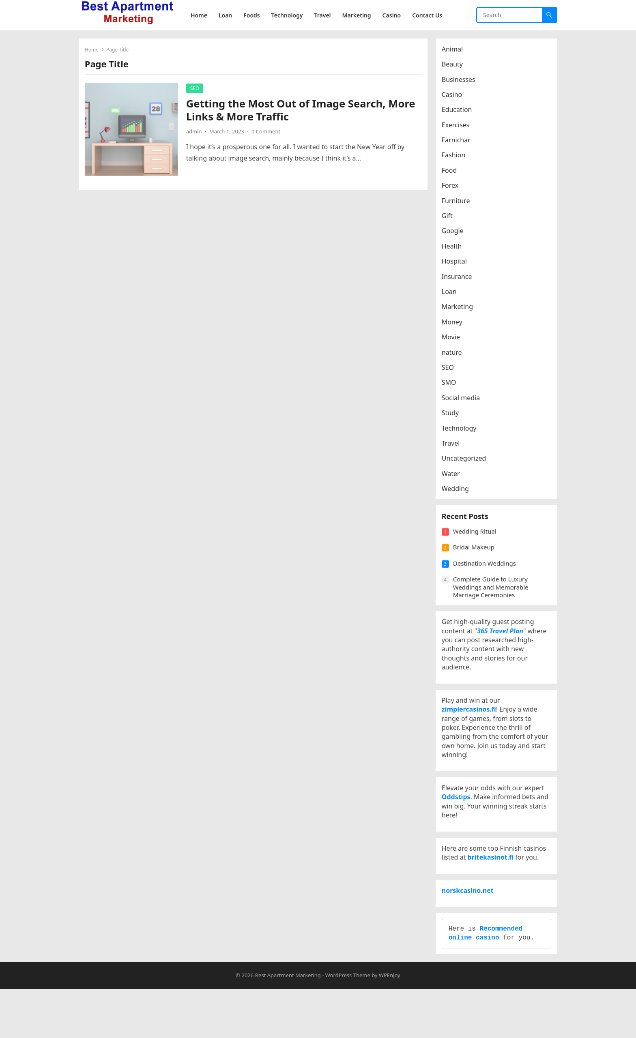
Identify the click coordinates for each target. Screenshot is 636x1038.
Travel (453, 445)
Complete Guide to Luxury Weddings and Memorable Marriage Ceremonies (493, 595)
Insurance (459, 278)
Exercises (458, 126)
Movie (453, 339)
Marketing (459, 309)
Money (454, 324)
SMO (451, 384)
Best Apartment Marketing (288, 1024)
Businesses (460, 81)
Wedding (457, 490)
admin (196, 133)
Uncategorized (466, 460)
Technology (461, 430)
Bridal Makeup (475, 555)
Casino (454, 96)
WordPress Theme (347, 1024)
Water (453, 475)
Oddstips (458, 824)
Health (454, 248)
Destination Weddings (486, 572)
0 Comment (268, 133)
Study (452, 414)
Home (94, 51)
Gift (449, 217)
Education (459, 111)
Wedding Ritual (476, 540)
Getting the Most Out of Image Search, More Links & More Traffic (302, 112)
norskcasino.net (470, 930)
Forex (452, 187)
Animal (454, 51)
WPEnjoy (389, 1024)
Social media (463, 399)
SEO (197, 90)
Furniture (458, 202)
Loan (451, 293)
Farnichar (458, 141)
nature (454, 354)
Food (451, 172)
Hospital (456, 263)
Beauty (454, 66)
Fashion (456, 157)
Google (455, 233)
